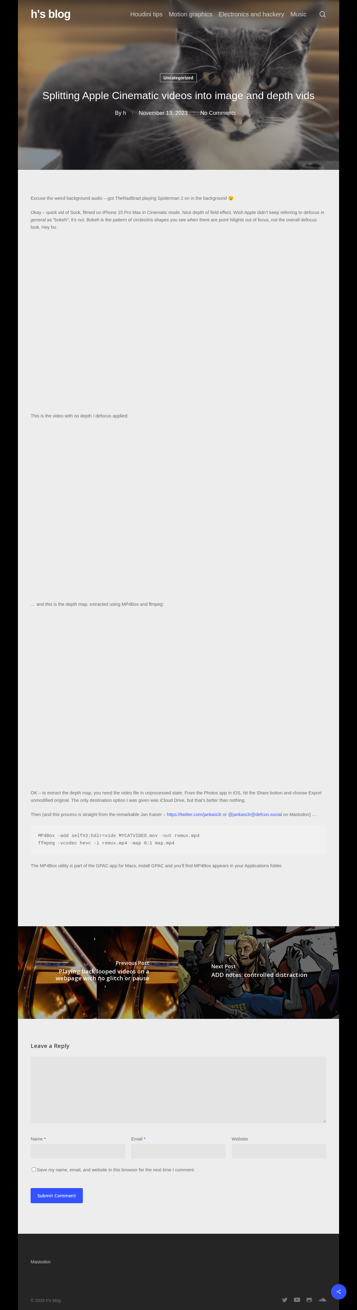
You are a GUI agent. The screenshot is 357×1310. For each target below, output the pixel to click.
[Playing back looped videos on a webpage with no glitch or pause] (98, 972)
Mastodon (40, 1261)
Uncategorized (178, 77)
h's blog (50, 14)
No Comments (218, 113)
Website (240, 1138)
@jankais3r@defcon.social (255, 814)
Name (38, 1138)
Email (138, 1138)
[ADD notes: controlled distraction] (259, 972)
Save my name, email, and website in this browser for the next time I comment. (116, 1169)
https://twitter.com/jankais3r (194, 814)
